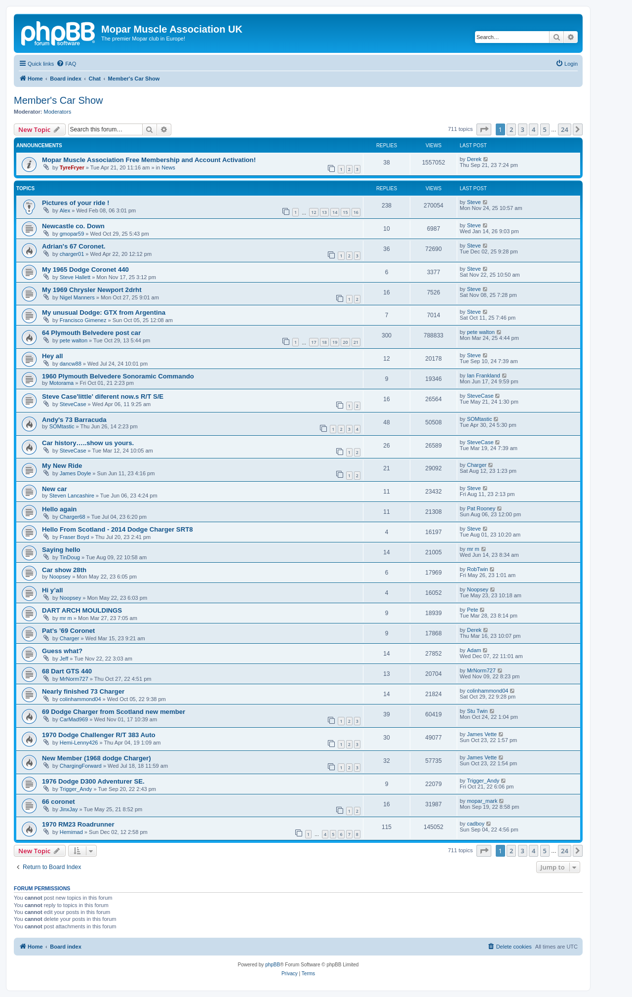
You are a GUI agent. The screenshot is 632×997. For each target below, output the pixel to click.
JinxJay (69, 809)
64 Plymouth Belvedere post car (91, 332)
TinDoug (70, 557)
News (168, 167)
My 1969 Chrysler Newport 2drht (92, 289)
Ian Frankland (483, 375)
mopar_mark (482, 801)
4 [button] (533, 129)
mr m (473, 549)
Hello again (59, 509)
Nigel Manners (77, 297)
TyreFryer (72, 167)
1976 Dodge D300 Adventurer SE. (93, 781)
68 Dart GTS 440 (67, 671)
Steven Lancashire (71, 495)
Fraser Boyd (74, 537)
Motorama (61, 383)
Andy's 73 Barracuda (74, 419)
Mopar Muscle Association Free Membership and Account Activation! (149, 160)
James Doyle (75, 473)
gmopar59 (72, 234)
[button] (483, 129)
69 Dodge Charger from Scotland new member (113, 711)
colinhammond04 (80, 699)
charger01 (72, 254)
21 (356, 342)
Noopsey (60, 577)
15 (345, 212)
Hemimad (71, 832)
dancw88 (70, 364)
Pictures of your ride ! (75, 203)
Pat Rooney (481, 508)
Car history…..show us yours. (88, 443)
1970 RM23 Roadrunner (78, 824)
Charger (477, 465)
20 (345, 342)
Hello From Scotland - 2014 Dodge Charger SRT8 (117, 529)
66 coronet (58, 801)
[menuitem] (66, 64)
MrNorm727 (74, 679)
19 (334, 342)
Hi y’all (52, 590)
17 (313, 342)
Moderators (58, 112)
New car (54, 489)
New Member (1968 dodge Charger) (96, 758)
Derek (474, 159)
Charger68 (72, 517)
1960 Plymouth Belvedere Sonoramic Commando (118, 376)
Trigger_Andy (76, 789)
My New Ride (62, 465)
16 (356, 212)
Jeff (64, 659)
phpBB (272, 964)
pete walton (73, 340)
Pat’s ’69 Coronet (68, 630)
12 (313, 212)
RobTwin (477, 569)
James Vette (482, 734)
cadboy (475, 824)
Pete (472, 610)
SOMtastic (62, 426)
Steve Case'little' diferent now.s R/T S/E (102, 396)
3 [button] (522, 129)
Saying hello (61, 549)
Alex (65, 210)
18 (324, 342)
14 (334, 212)
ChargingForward (81, 766)
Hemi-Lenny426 (79, 743)
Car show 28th (64, 570)
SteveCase (73, 404)
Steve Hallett (75, 277)
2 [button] (511, 129)
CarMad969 (74, 719)
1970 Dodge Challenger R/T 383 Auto (99, 735)
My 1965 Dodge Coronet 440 (85, 269)
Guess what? (62, 651)
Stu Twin (477, 711)
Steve (474, 202)
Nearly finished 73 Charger (83, 691)
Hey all (52, 356)
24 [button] (564, 129)
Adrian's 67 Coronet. (73, 246)
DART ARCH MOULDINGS (82, 610)
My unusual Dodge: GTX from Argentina (103, 312)
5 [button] (545, 129)
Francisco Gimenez (83, 320)
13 (324, 212)
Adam (474, 650)
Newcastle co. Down (73, 226)
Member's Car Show (58, 100)
